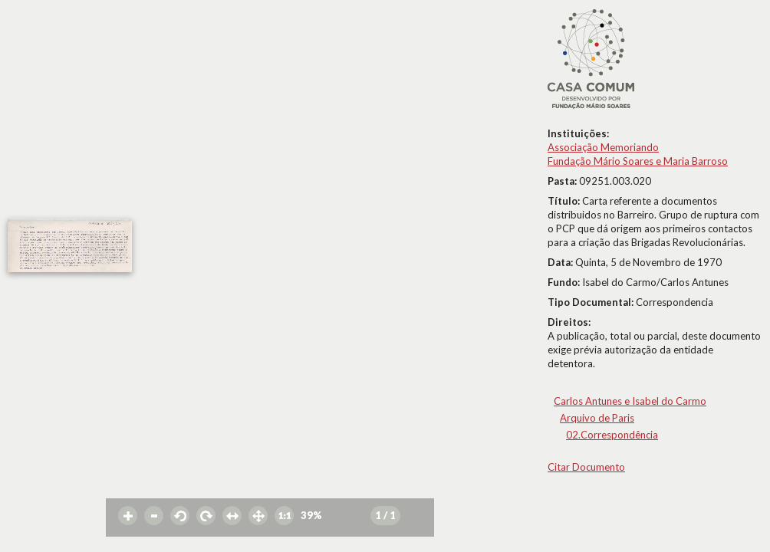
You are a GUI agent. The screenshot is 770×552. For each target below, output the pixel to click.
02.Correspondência (612, 435)
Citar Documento (586, 467)
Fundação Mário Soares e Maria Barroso (638, 161)
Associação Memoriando (603, 147)
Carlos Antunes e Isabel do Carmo (630, 401)
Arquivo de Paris (597, 418)
